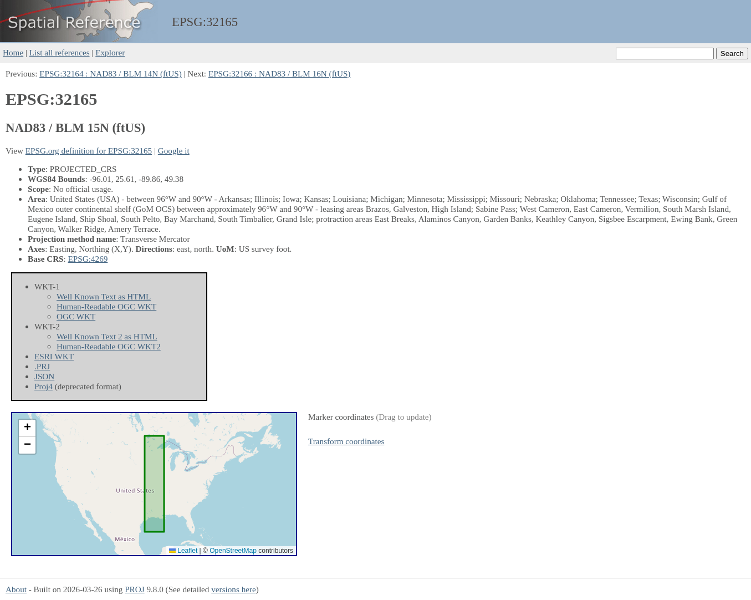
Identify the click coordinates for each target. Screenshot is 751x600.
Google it (174, 150)
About (16, 589)
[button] (27, 428)
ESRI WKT (54, 356)
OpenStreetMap (233, 551)
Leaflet (183, 551)
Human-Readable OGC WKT (106, 306)
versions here (233, 589)
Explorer (110, 52)
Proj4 (43, 386)
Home (13, 52)
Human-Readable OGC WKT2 (109, 346)
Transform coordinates (346, 441)
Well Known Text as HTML (104, 296)
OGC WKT (76, 316)
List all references (59, 52)
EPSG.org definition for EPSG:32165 (88, 150)
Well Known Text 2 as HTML (107, 336)
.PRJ (42, 366)
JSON (44, 376)
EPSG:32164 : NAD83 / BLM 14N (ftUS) (110, 73)
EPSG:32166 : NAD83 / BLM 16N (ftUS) (279, 73)
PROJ (134, 589)
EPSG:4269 (88, 258)
